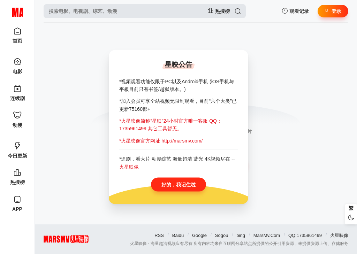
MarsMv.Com (266, 235)
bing (240, 235)
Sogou (221, 235)
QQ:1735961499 (305, 235)
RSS (159, 235)
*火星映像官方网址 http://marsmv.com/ (161, 140)
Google (199, 235)
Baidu (178, 235)
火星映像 (339, 235)
